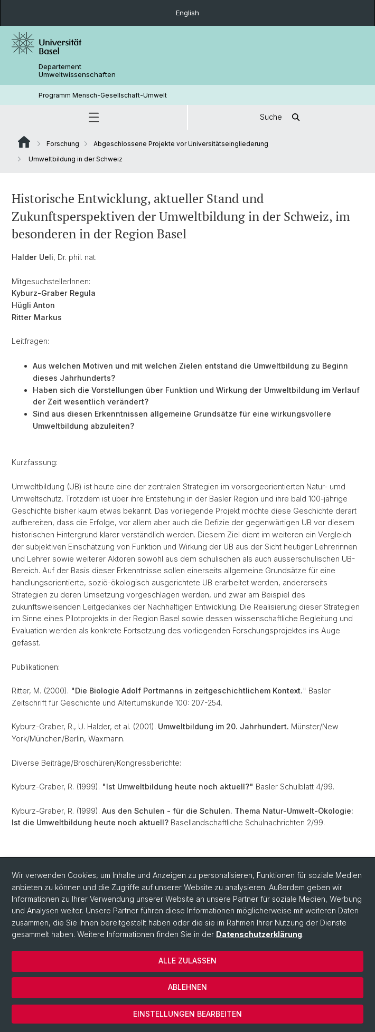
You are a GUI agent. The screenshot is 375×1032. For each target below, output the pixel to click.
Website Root (24, 142)
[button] (93, 117)
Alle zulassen (187, 960)
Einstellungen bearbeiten (187, 1013)
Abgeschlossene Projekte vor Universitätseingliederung (180, 144)
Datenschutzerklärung (259, 934)
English (187, 12)
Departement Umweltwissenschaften (77, 71)
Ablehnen (187, 986)
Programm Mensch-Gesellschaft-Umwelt (103, 95)
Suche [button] (281, 117)
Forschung (62, 144)
